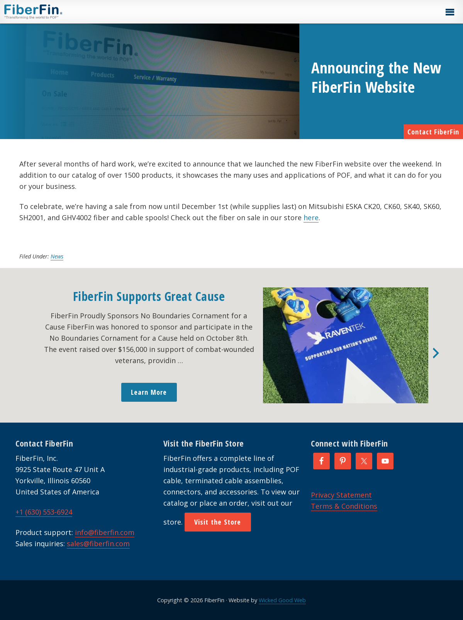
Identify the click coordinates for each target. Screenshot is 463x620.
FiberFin (48, 11)
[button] (449, 12)
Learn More (149, 392)
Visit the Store (217, 522)
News (57, 256)
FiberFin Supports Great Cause (149, 296)
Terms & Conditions (344, 506)
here (311, 217)
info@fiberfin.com (104, 532)
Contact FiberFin (433, 131)
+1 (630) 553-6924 (43, 511)
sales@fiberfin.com (98, 543)
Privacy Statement (341, 494)
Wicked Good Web (282, 600)
